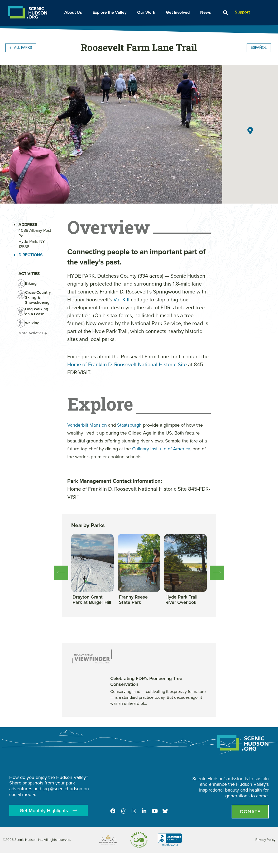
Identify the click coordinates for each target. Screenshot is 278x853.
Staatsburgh (129, 425)
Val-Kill (121, 299)
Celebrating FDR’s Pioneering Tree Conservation (146, 681)
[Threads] (123, 811)
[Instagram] (133, 811)
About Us (74, 12)
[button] (225, 12)
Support (242, 12)
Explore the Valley (111, 12)
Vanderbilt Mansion (87, 425)
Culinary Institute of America (161, 448)
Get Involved (179, 12)
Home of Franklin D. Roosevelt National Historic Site (127, 364)
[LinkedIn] (144, 811)
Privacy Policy (265, 839)
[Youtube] (154, 811)
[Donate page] (250, 811)
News (207, 12)
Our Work (147, 12)
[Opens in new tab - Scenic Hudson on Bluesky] (165, 811)
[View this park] (92, 600)
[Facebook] (112, 811)
